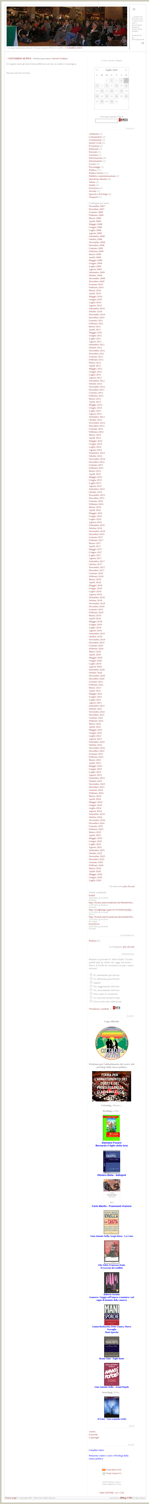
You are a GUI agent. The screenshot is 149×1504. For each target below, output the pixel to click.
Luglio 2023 (95, 772)
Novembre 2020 (97, 675)
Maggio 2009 (95, 260)
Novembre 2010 (97, 314)
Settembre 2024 (97, 814)
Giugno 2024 (95, 805)
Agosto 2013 (95, 413)
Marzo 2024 (95, 796)
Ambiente (94, 133)
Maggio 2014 (95, 440)
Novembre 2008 (97, 242)
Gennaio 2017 (96, 537)
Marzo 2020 (95, 651)
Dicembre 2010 (97, 317)
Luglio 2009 (95, 266)
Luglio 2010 (95, 302)
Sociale (92, 191)
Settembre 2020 (97, 669)
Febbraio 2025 (96, 829)
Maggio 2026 (95, 874)
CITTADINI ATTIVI (19, 58)
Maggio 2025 (95, 838)
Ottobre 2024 (95, 817)
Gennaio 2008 (96, 212)
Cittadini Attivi (74, 47)
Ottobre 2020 (95, 672)
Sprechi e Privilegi (98, 194)
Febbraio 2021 (96, 684)
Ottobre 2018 (95, 600)
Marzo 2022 (95, 723)
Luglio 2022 (95, 735)
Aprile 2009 (95, 257)
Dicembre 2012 (97, 389)
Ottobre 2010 (95, 311)
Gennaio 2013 (96, 392)
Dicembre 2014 (97, 462)
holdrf (92, 895)
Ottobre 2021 (95, 708)
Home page (11, 1497)
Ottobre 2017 (95, 564)
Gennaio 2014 (96, 428)
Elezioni (93, 151)
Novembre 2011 (97, 350)
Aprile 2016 (95, 510)
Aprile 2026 (95, 871)
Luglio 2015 (95, 483)
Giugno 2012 (95, 371)
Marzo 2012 (95, 362)
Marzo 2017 (95, 543)
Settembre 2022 (97, 741)
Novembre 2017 (97, 567)
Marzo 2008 (95, 218)
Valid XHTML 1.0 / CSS (111, 1492)
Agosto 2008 (95, 233)
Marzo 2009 (95, 254)
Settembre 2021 (97, 705)
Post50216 (94, 924)
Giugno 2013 (95, 407)
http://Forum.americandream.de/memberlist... (111, 916)
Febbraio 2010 (96, 287)
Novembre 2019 (97, 639)
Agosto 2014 (95, 449)
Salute (92, 182)
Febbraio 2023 (96, 756)
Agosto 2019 (95, 630)
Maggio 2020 (95, 657)
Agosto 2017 (95, 558)
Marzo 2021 (95, 687)
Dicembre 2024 (97, 823)
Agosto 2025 (95, 847)
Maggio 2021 (95, 693)
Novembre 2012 (97, 386)
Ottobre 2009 (95, 275)
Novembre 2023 (97, 784)
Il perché (93, 1434)
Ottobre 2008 (95, 239)
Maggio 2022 (95, 729)
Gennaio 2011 (96, 320)
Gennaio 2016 (96, 501)
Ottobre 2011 (95, 347)
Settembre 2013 (97, 416)
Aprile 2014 (95, 437)
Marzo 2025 (95, 832)
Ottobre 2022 (95, 744)
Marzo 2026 (95, 868)
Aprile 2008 (95, 221)
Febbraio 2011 (96, 323)
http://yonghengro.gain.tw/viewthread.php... (111, 909)
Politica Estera (96, 173)
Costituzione (95, 139)
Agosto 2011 (95, 341)
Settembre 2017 (97, 561)
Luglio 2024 (95, 808)
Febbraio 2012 (96, 359)
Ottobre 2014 (95, 455)
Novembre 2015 (97, 495)
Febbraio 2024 (96, 793)
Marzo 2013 (95, 398)
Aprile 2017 (95, 546)
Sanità (92, 185)
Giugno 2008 (95, 227)
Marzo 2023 (95, 759)
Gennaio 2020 (96, 645)
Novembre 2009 (97, 278)
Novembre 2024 (97, 820)
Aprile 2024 (95, 799)
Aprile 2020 (95, 654)
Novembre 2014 (97, 459)
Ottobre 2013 (95, 419)
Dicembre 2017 (97, 570)
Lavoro (92, 164)
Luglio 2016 (95, 519)
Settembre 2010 (97, 308)
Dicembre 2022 (97, 750)
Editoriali (93, 148)
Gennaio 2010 (96, 284)
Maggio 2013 (95, 404)
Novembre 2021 (97, 711)
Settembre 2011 (97, 344)
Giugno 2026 (95, 877)
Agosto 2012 (95, 377)
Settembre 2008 (97, 236)
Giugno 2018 (95, 588)
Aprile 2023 (95, 762)
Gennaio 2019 (96, 609)
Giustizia (93, 155)
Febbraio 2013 (96, 395)
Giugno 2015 (95, 480)
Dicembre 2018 (97, 606)
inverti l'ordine (59, 58)
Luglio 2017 (95, 555)
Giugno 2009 (95, 263)
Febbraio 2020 (96, 648)
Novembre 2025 (97, 856)
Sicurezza (94, 188)
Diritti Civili (95, 142)
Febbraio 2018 (96, 576)
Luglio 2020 (95, 663)
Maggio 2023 (95, 766)
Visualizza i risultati (99, 1008)
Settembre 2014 (97, 452)
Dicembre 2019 (97, 642)
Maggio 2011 (95, 332)
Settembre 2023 (97, 778)
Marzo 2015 (95, 471)
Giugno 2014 (95, 443)
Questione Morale (98, 179)
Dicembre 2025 (97, 859)
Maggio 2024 (95, 802)
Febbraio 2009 (96, 251)
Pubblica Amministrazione (102, 176)
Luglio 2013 (95, 410)
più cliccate (128, 946)
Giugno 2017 (95, 552)
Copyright (94, 1437)
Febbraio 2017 (96, 540)
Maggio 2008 (95, 224)
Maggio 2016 (95, 513)
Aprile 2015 (95, 474)
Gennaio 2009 (96, 248)
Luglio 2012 (95, 374)
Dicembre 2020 (97, 678)
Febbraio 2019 (96, 612)
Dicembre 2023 (97, 787)
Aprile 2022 (95, 726)
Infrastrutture (95, 161)
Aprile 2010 (95, 293)
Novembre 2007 (97, 206)
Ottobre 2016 (95, 528)
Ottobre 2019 (95, 636)
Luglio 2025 (95, 844)
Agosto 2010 (95, 305)
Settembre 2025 (97, 850)
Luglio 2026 (95, 880)
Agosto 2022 (95, 738)
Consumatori (95, 136)
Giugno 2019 (95, 624)
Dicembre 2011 (96, 353)
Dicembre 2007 (97, 209)
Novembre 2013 (97, 422)
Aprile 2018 (95, 582)
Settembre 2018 (97, 597)
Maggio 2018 (95, 585)
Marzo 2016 (95, 507)
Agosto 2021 (95, 702)
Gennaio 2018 (96, 573)
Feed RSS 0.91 (111, 1469)
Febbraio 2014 (96, 431)
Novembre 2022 (97, 747)
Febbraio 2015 (96, 468)
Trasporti (93, 197)
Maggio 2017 (95, 549)
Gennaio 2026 (96, 862)
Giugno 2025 (95, 841)
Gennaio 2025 (96, 826)
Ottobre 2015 (95, 492)
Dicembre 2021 (97, 714)
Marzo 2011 (95, 326)
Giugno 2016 (95, 516)
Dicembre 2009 (97, 281)
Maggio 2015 (95, 477)
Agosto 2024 (95, 811)
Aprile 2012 (95, 365)
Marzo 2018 (95, 579)
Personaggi (94, 167)
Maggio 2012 (95, 368)
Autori (92, 1431)
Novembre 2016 (97, 531)
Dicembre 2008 (97, 245)
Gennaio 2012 (96, 356)
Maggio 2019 (95, 621)
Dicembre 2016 (97, 534)
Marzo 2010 (95, 290)
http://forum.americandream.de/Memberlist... (111, 902)
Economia (94, 145)
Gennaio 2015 (96, 465)
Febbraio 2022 (96, 720)
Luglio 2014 (95, 446)
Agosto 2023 (95, 775)
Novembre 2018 (97, 603)
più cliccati (128, 886)
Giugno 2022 (95, 732)
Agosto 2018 (95, 594)
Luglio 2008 (95, 230)
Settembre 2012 (97, 380)
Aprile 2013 (95, 401)
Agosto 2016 (95, 522)
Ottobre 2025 (95, 853)
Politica (93, 170)
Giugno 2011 (95, 335)
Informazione (95, 158)
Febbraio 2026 (96, 865)
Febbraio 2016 (96, 504)
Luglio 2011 (95, 338)
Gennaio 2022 (96, 717)
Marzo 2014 (95, 434)
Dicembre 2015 (97, 498)
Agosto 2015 (95, 486)
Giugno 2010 (95, 299)
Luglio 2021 (95, 699)
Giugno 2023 (95, 769)
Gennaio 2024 (96, 790)
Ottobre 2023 (95, 781)
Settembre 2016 (97, 525)
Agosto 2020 (95, 666)
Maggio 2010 (95, 296)
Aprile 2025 (95, 835)
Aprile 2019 (95, 618)
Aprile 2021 (95, 690)
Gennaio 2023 (96, 753)
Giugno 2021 (95, 696)
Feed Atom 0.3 (111, 1473)
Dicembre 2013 (97, 425)
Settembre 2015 (97, 489)
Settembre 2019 (97, 633)
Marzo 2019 (95, 615)
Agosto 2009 (95, 269)
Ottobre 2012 (95, 383)
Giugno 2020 (95, 660)
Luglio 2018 (95, 591)
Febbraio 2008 (96, 215)
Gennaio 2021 (96, 681)
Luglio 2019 (95, 627)
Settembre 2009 (97, 272)
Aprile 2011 (95, 329)
